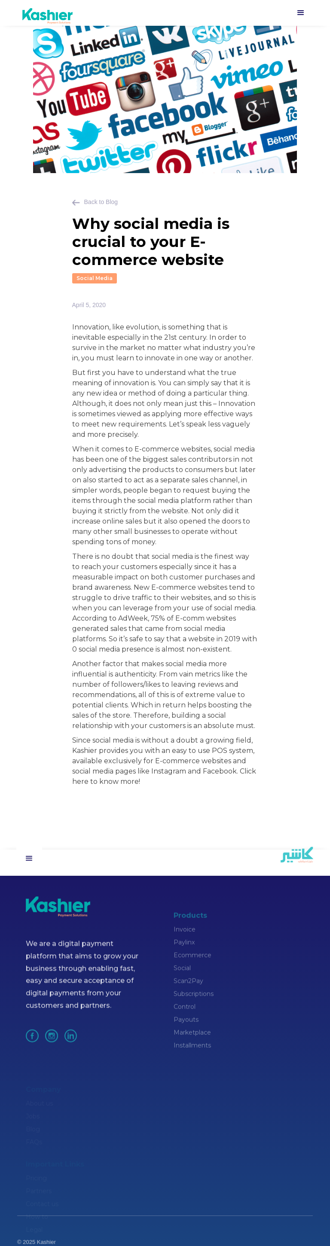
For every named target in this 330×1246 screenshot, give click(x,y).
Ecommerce (192, 968)
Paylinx (184, 955)
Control (185, 1019)
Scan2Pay (188, 993)
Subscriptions (194, 1006)
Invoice (185, 942)
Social (182, 980)
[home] (47, 13)
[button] (301, 13)
